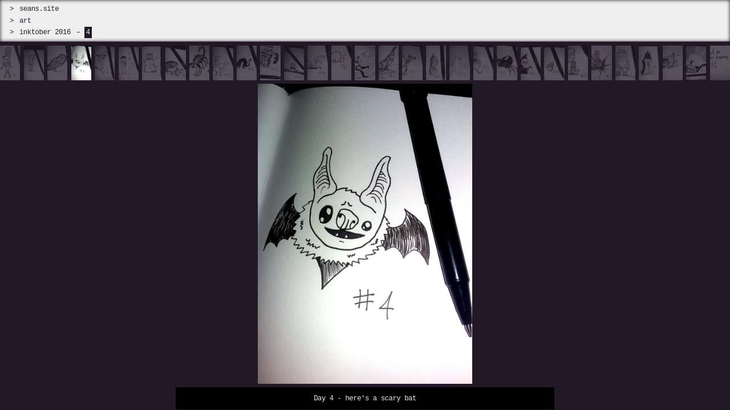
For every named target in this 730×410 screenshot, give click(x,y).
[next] (639, 228)
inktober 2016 (45, 32)
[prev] (91, 228)
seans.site (39, 9)
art (25, 21)
